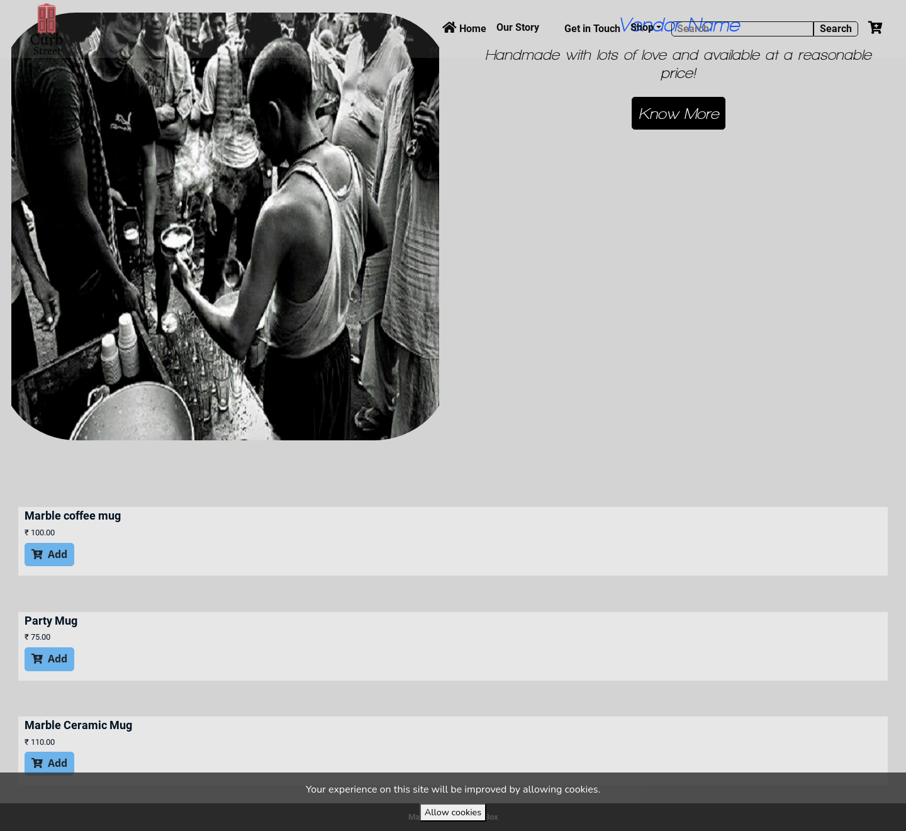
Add (49, 554)
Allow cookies (453, 812)
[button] (678, 113)
